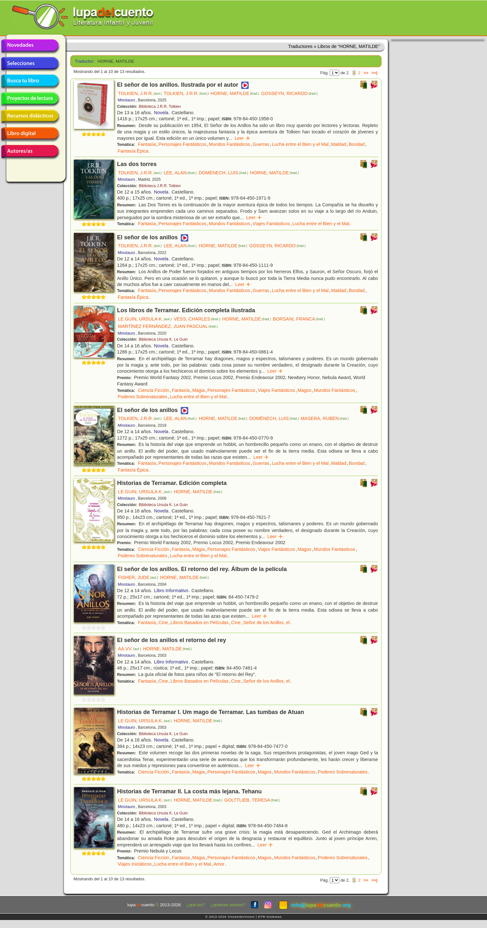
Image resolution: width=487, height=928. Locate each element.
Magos (304, 390)
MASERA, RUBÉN (325, 418)
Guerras (261, 144)
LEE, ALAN (180, 172)
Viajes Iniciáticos (135, 864)
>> (366, 72)
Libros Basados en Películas (199, 622)
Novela (161, 112)
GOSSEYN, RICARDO (289, 93)
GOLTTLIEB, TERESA (252, 800)
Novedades (30, 45)
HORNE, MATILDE (235, 93)
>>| (374, 72)
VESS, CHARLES (197, 318)
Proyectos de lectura (30, 98)
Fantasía (147, 144)
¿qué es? (195, 904)
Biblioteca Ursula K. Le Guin (163, 339)
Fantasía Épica (133, 151)
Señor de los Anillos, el (266, 622)
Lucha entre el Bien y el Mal (300, 144)
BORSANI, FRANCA (299, 318)
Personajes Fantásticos (183, 144)
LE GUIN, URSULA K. (145, 318)
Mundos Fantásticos (229, 144)
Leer (242, 138)
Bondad (357, 144)
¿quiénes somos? (227, 904)
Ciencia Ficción (153, 390)
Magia (198, 390)
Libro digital (30, 133)
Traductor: (84, 61)
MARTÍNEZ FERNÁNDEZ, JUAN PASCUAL (168, 326)
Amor (219, 864)
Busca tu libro (30, 81)
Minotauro (126, 100)
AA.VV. (129, 648)
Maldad (338, 144)
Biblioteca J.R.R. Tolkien (160, 106)
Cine (163, 622)
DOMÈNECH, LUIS (223, 172)
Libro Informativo (171, 590)
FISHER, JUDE (138, 577)
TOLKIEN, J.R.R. (140, 93)
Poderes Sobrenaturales (142, 396)
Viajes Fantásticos (271, 223)
